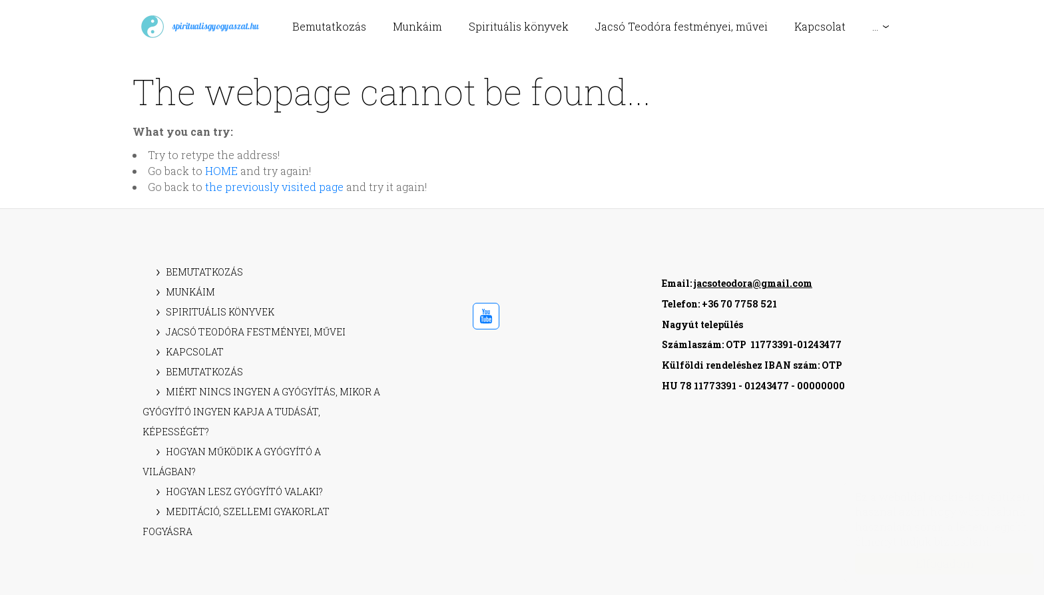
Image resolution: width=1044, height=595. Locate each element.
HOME (221, 171)
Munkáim (417, 26)
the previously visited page (274, 187)
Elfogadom (931, 563)
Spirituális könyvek (519, 26)
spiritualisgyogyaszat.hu (199, 26)
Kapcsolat (820, 26)
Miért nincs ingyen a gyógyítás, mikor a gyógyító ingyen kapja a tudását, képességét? (261, 411)
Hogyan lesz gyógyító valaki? (244, 491)
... (875, 26)
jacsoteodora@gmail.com (753, 283)
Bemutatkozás (329, 26)
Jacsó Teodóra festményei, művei (681, 26)
